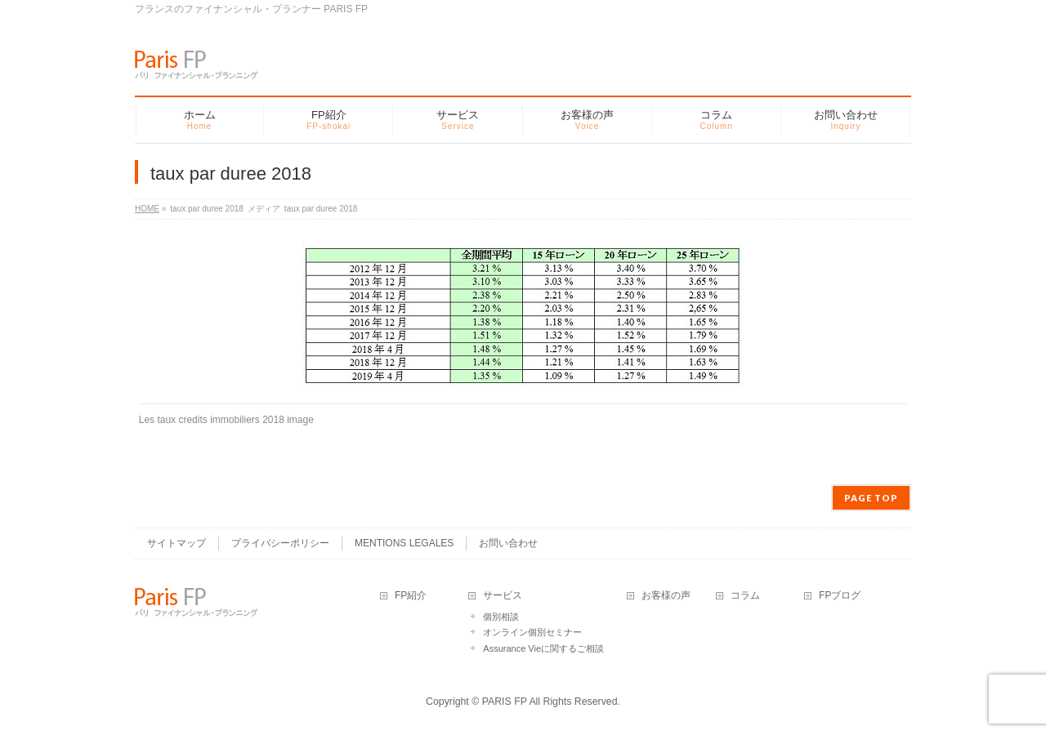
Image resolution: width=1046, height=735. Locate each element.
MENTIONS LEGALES (404, 543)
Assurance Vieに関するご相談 (543, 648)
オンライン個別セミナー (532, 632)
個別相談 (501, 616)
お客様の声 (666, 595)
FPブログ (839, 595)
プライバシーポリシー (280, 543)
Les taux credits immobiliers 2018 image (226, 419)
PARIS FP (504, 701)
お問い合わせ (508, 543)
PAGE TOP (871, 497)
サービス (502, 595)
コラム (745, 595)
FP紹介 (411, 595)
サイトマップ (176, 543)
